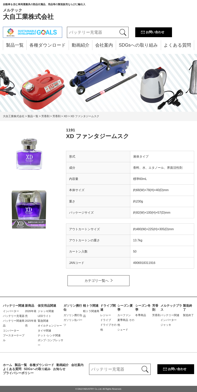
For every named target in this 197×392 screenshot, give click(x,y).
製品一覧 (15, 45)
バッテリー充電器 (13, 315)
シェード (122, 329)
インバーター (11, 311)
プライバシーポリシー (18, 373)
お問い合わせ (155, 32)
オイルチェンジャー (50, 325)
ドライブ (105, 319)
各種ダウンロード (47, 45)
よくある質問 (177, 45)
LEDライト (44, 315)
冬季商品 (140, 315)
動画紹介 (80, 45)
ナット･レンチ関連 (49, 335)
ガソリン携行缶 (72, 315)
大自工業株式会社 (44, 11)
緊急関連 (43, 320)
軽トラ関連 (90, 305)
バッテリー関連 (13, 305)
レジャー (105, 315)
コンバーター (11, 330)
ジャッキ (165, 324)
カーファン (124, 315)
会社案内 (104, 45)
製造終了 (188, 315)
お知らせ (59, 369)
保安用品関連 (47, 305)
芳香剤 (156, 315)
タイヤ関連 (44, 330)
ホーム (7, 365)
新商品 (29, 305)
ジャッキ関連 (46, 311)
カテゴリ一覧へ (96, 281)
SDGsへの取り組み (138, 45)
